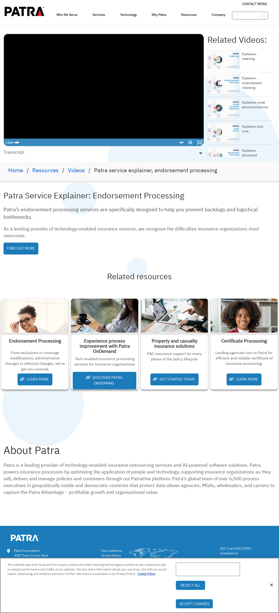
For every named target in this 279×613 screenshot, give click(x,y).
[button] (104, 152)
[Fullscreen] (199, 143)
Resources (45, 170)
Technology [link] (128, 15)
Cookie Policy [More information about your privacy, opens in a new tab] (147, 574)
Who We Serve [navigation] (66, 15)
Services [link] (98, 15)
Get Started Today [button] (174, 379)
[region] (139, 585)
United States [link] (111, 555)
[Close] (271, 585)
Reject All (190, 585)
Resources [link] (189, 15)
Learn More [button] (34, 379)
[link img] (32, 537)
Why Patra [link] (159, 15)
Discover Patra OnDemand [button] (104, 380)
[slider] (99, 143)
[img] (25, 10)
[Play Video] (8, 143)
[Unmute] (180, 143)
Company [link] (218, 15)
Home (15, 170)
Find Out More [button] (21, 248)
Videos (76, 170)
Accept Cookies (194, 603)
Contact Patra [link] (254, 4)
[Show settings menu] (190, 143)
